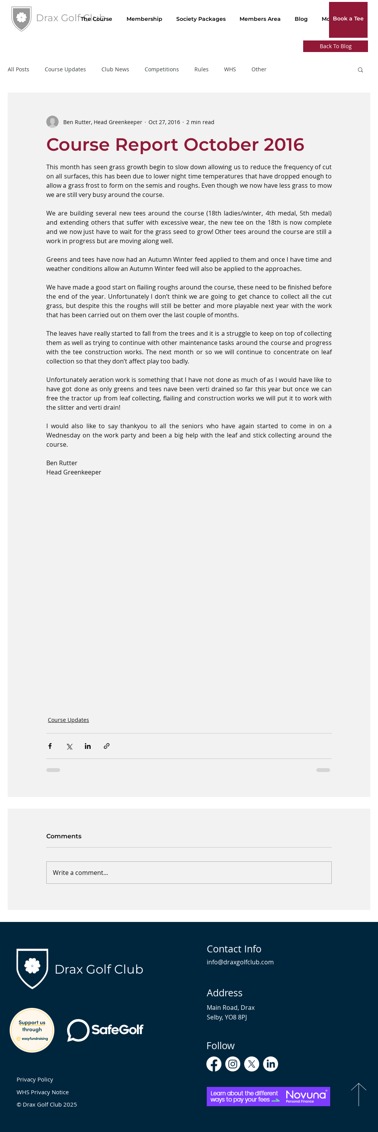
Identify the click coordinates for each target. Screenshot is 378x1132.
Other (259, 69)
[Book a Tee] (348, 19)
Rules (201, 69)
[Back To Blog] (335, 46)
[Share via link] (106, 746)
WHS (230, 69)
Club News (115, 69)
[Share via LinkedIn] (87, 746)
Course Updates (65, 69)
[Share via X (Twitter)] (69, 746)
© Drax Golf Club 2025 (47, 1104)
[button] (360, 69)
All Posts (18, 69)
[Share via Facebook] (50, 746)
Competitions (162, 69)
